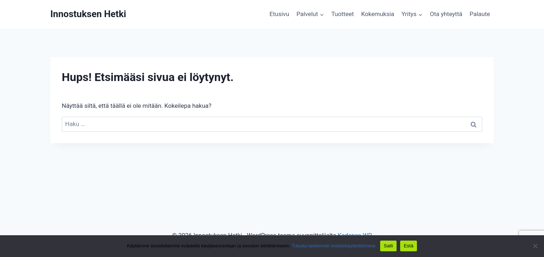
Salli (388, 245)
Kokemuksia (377, 13)
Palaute (480, 13)
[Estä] (535, 246)
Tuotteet (342, 13)
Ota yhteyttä (446, 13)
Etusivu (279, 13)
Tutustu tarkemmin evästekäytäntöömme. (334, 245)
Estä (408, 245)
